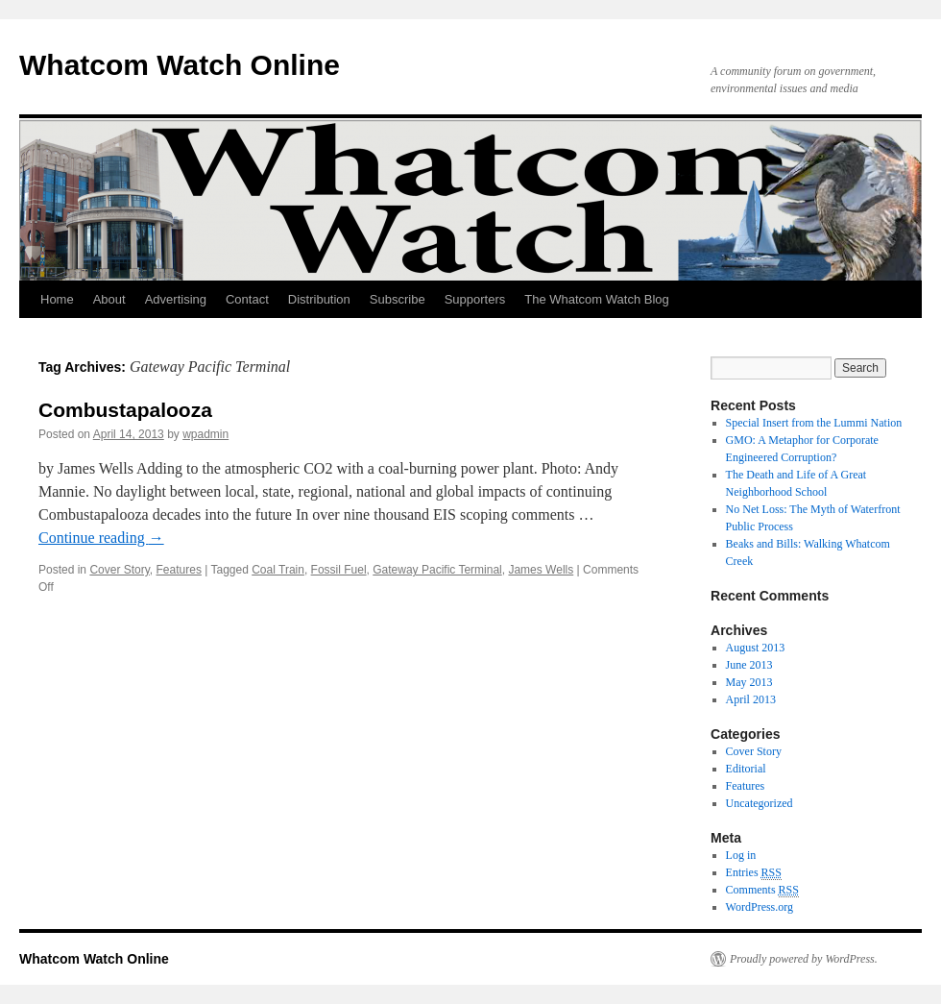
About (109, 299)
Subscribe (397, 299)
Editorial (746, 768)
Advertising (175, 299)
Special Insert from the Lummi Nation (814, 422)
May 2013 (749, 682)
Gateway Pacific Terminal (437, 569)
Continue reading (101, 537)
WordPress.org (759, 907)
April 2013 (751, 699)
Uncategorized (759, 803)
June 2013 (749, 665)
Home (57, 299)
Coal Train (278, 569)
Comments (762, 890)
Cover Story (119, 569)
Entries (754, 873)
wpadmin (205, 434)
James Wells (540, 569)
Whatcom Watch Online (179, 65)
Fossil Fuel (339, 569)
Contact (247, 299)
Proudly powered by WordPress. (804, 959)
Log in (741, 855)
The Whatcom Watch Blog (596, 299)
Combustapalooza (125, 410)
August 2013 (755, 647)
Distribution (319, 299)
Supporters (475, 299)
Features (179, 569)
